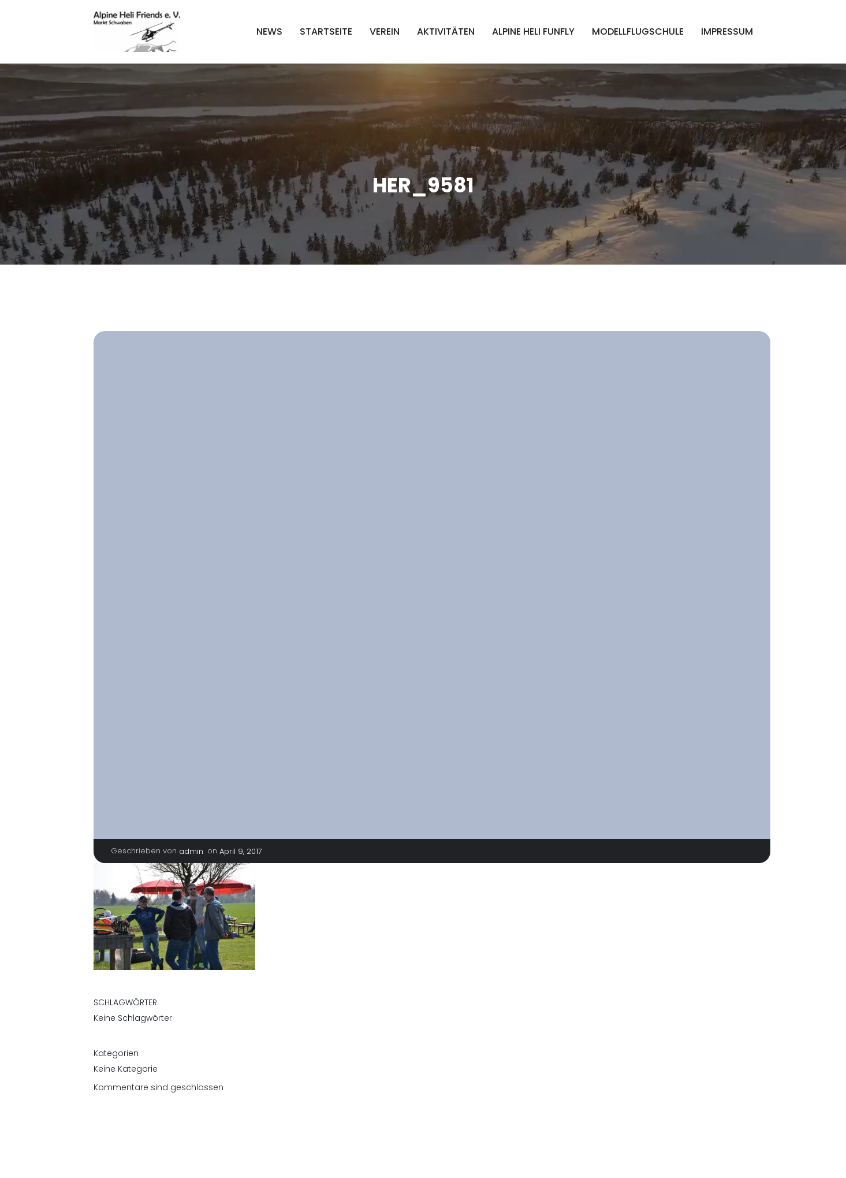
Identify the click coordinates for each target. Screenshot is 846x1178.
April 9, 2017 (240, 851)
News (269, 31)
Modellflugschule (638, 31)
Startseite (326, 31)
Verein (385, 31)
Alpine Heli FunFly (533, 31)
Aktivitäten (446, 31)
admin (191, 851)
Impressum (727, 31)
